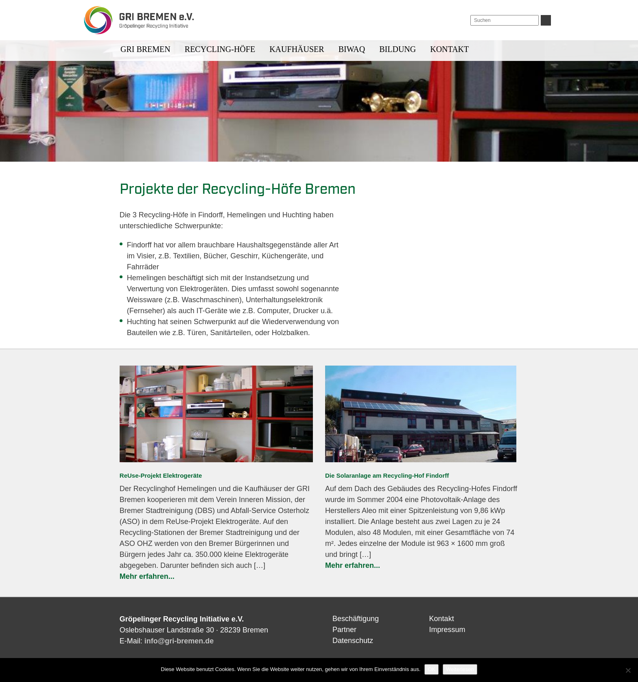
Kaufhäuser (296, 49)
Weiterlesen (460, 669)
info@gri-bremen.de (179, 641)
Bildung (397, 49)
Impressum (447, 630)
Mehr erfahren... (147, 576)
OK (431, 669)
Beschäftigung (355, 619)
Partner (344, 630)
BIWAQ (352, 49)
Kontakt (449, 49)
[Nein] (628, 670)
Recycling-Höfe (220, 49)
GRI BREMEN (145, 49)
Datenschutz (352, 641)
